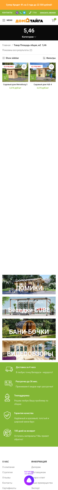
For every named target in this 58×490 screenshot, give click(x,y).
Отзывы (6, 477)
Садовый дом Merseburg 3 (15, 84)
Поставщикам (38, 472)
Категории (28, 37)
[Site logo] (29, 20)
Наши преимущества (42, 483)
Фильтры (51, 58)
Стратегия (7, 472)
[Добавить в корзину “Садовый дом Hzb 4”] (33, 77)
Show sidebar (12, 58)
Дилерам (36, 467)
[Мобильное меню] (7, 20)
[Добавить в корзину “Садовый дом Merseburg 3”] (5, 77)
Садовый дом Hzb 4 (43, 84)
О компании (8, 467)
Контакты (7, 483)
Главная (6, 45)
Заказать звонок (48, 13)
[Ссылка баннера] (29, 284)
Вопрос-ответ (38, 477)
